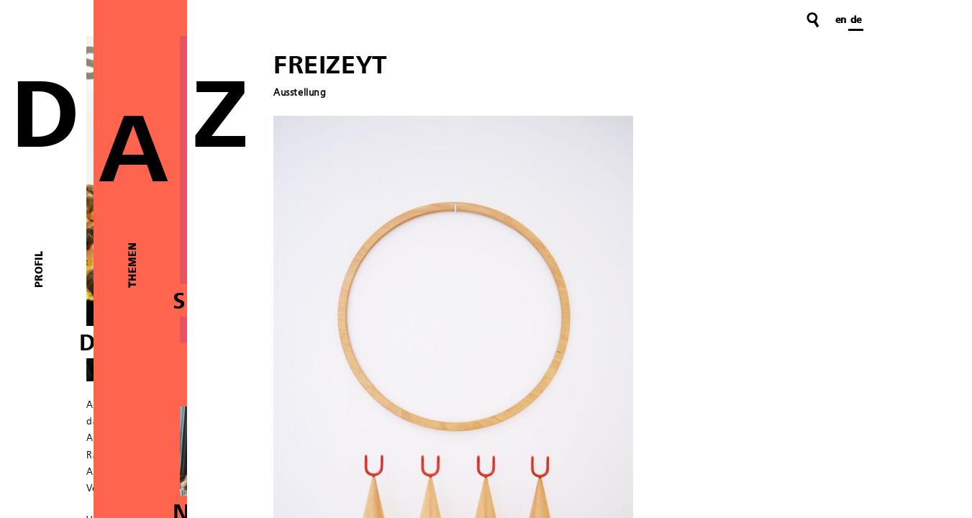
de (855, 20)
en (840, 20)
